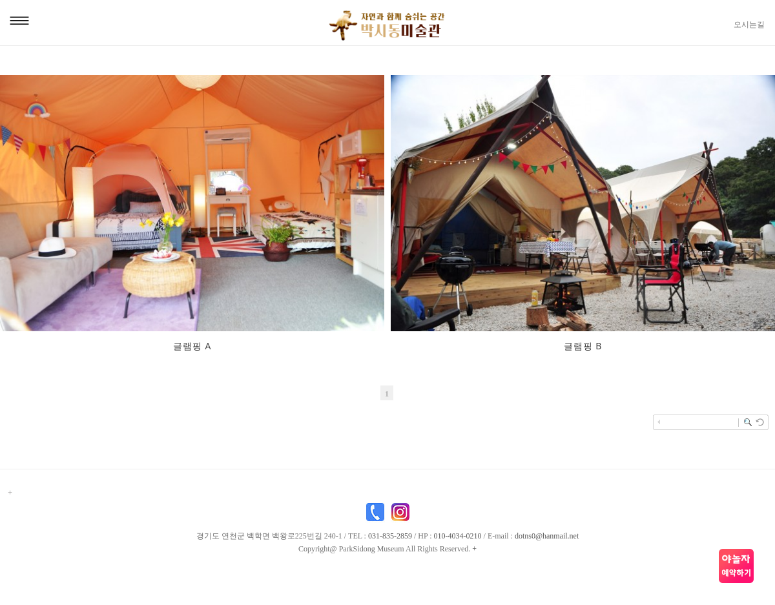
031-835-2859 (390, 535)
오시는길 (749, 24)
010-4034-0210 (458, 535)
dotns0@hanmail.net (547, 535)
